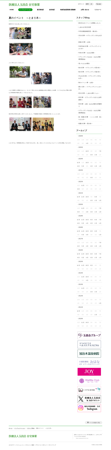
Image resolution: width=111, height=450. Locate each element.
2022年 (80, 181)
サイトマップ (52, 445)
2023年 (80, 170)
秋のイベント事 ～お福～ (86, 82)
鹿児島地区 (40, 9)
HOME (12, 9)
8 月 (96, 196)
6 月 (78, 166)
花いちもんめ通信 (84, 63)
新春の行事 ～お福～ (84, 42)
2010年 (80, 318)
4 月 (87, 143)
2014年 (80, 273)
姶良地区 (52, 9)
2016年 (80, 250)
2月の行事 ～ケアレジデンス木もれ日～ (90, 37)
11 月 (82, 185)
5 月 (83, 166)
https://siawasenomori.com (82, 438)
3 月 (91, 154)
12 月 (78, 162)
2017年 (80, 238)
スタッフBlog (83, 17)
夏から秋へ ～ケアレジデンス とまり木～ (89, 88)
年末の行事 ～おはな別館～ (86, 52)
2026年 (80, 136)
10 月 (87, 151)
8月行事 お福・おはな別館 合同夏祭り (90, 105)
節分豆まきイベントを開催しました (89, 23)
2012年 (80, 296)
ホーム (10, 428)
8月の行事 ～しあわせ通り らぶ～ (88, 93)
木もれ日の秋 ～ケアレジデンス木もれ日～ (89, 77)
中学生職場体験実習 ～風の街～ (88, 31)
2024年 (80, 158)
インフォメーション (25, 9)
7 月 (100, 151)
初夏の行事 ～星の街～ (85, 123)
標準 (87, 4)
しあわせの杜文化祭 (84, 27)
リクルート (97, 9)
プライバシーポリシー (41, 445)
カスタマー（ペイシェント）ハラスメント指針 (21, 445)
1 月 (100, 166)
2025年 (80, 147)
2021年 (80, 193)
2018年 (80, 227)
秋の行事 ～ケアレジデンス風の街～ (89, 72)
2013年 (80, 284)
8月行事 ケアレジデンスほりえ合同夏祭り (89, 98)
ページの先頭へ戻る (94, 422)
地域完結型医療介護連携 (67, 9)
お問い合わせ (85, 9)
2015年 (80, 261)
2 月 (96, 154)
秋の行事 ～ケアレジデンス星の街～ (89, 67)
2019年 (80, 216)
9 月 (91, 219)
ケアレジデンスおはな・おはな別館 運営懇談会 (90, 58)
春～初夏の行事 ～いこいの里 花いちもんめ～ (90, 118)
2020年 (80, 204)
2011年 (80, 307)
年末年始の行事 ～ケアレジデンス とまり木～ (89, 47)
